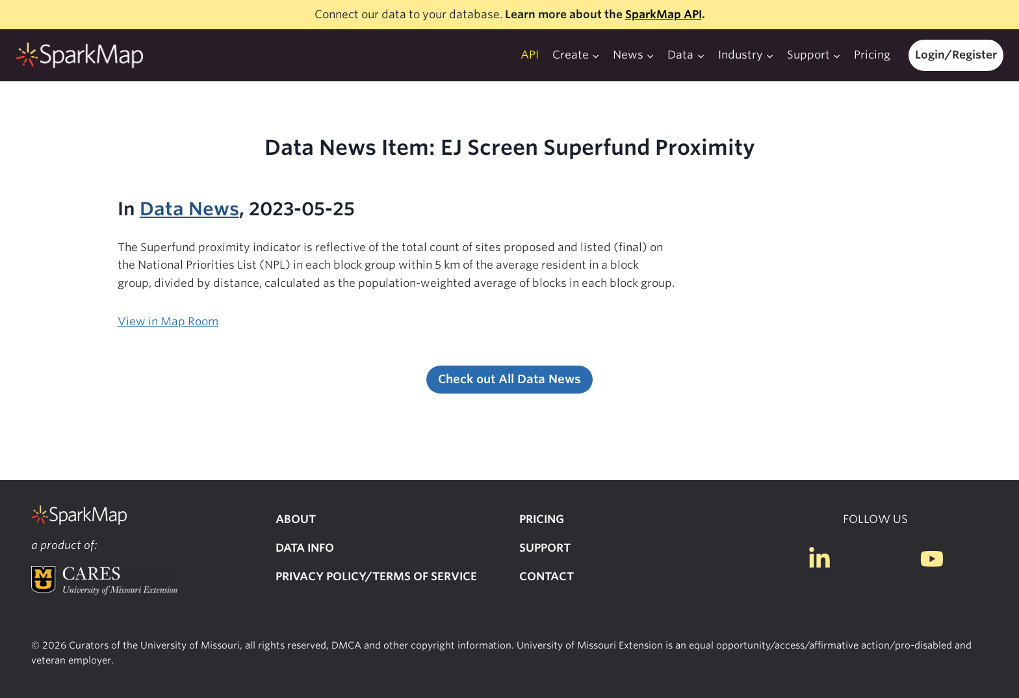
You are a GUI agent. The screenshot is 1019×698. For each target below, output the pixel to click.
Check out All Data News (509, 379)
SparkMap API (663, 14)
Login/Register (956, 54)
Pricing (872, 54)
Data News (189, 209)
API (530, 54)
